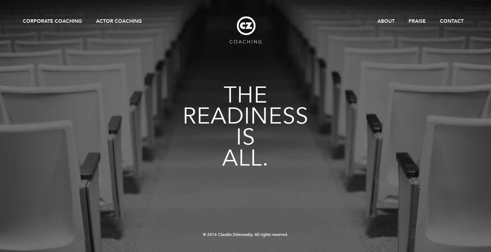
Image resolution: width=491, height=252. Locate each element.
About (386, 21)
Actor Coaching (119, 21)
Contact (452, 21)
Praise (417, 21)
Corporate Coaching (52, 21)
